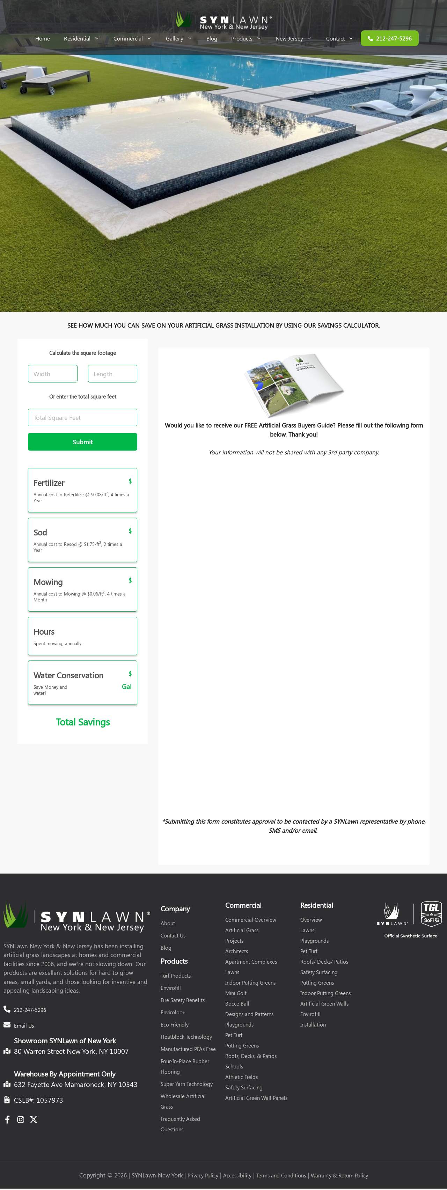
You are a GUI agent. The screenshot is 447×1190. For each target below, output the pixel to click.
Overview (311, 921)
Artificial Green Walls (324, 1004)
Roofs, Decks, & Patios (251, 1057)
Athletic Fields (241, 1078)
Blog (211, 38)
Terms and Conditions (281, 1176)
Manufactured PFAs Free (188, 1050)
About (168, 924)
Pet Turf (233, 1036)
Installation (313, 1025)
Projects (234, 942)
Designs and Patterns (249, 1015)
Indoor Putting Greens (250, 983)
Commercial (136, 38)
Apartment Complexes (251, 962)
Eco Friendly (175, 1025)
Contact (343, 38)
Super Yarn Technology (187, 1085)
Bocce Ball (237, 1004)
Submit (83, 443)
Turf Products (176, 976)
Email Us (24, 1026)
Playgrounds (239, 1025)
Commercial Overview (250, 921)
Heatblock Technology (186, 1038)
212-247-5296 (30, 1011)
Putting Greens (242, 1046)
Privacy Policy (203, 1176)
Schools (234, 1067)
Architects (236, 952)
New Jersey (297, 38)
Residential (85, 38)
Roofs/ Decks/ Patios (324, 962)
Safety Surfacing (244, 1088)
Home (42, 38)
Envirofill (171, 989)
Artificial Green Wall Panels (256, 1099)
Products (250, 38)
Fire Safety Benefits (183, 1001)
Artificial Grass (241, 931)
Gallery (182, 38)
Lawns (232, 973)
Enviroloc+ (173, 1013)
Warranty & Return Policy (339, 1176)
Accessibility (237, 1176)
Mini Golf (236, 994)
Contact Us (173, 936)
